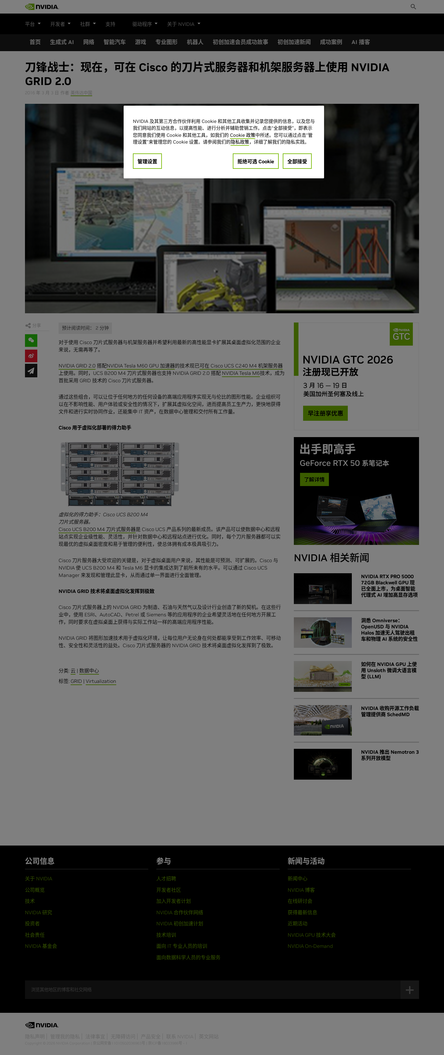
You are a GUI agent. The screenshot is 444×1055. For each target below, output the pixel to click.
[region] (224, 142)
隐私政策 (240, 142)
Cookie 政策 (242, 135)
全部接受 (297, 161)
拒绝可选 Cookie (255, 161)
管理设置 (147, 161)
